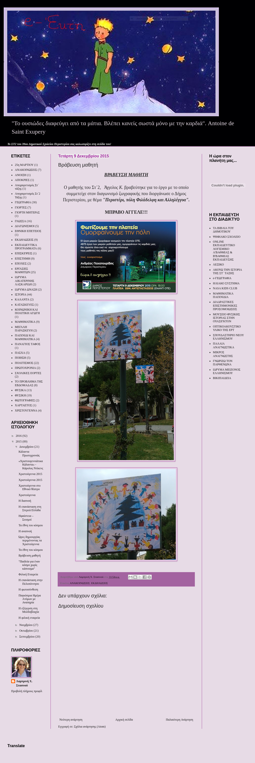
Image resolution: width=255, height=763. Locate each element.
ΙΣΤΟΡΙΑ (20, 294)
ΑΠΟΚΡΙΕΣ (22, 180)
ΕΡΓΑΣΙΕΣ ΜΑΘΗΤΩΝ (22, 270)
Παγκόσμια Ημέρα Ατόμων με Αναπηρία (30, 599)
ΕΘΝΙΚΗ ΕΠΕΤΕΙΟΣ (28, 231)
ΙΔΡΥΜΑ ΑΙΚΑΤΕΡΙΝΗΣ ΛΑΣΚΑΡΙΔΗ (24, 280)
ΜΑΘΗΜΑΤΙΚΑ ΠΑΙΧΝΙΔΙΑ (223, 295)
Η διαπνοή (25, 500)
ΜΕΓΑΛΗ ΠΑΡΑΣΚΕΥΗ (24, 328)
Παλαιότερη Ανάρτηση (179, 719)
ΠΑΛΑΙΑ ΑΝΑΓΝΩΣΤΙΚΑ (223, 345)
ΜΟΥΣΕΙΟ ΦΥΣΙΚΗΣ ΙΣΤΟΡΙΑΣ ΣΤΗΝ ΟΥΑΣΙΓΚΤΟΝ (226, 318)
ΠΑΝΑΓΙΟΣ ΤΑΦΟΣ (27, 344)
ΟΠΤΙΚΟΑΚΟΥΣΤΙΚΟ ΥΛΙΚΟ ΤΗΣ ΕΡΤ (227, 328)
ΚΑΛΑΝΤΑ (22, 299)
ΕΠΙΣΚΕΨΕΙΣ (23, 253)
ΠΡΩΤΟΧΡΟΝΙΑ (25, 368)
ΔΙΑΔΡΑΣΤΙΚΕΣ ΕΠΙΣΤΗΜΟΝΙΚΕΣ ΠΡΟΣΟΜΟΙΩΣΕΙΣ (225, 305)
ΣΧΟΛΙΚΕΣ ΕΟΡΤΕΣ (28, 373)
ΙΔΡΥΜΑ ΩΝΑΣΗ (26, 289)
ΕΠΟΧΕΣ (21, 263)
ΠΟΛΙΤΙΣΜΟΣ (24, 363)
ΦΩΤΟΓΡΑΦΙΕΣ (25, 400)
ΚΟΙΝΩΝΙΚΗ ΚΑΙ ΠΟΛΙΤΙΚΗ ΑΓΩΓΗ (27, 311)
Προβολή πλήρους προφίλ (26, 691)
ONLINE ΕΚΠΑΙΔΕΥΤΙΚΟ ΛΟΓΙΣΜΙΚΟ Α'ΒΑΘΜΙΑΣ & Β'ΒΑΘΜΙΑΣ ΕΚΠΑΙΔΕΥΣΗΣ (224, 250)
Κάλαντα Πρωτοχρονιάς (29, 453)
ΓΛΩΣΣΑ (20, 221)
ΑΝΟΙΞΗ (20, 175)
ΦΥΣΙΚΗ (20, 395)
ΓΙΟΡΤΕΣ (21, 207)
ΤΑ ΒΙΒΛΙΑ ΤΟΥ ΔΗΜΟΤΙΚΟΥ (223, 229)
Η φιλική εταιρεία (29, 617)
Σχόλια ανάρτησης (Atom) (89, 726)
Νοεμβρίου (26, 625)
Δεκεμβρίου (26, 446)
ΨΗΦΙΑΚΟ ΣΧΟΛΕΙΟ (226, 236)
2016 (19, 436)
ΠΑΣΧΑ (20, 352)
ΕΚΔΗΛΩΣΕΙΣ (99, 583)
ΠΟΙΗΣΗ (20, 357)
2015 (19, 441)
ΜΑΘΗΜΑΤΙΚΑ (25, 321)
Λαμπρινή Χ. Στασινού (24, 683)
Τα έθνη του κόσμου (31, 525)
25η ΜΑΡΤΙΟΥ (24, 165)
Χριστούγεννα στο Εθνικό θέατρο (30, 487)
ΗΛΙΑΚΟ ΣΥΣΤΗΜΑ (226, 283)
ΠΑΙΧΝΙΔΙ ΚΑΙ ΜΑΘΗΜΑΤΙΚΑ (25, 337)
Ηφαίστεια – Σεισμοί (26, 517)
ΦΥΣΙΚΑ (20, 390)
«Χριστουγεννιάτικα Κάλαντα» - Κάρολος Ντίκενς (31, 464)
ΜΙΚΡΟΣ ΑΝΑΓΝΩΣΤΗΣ (223, 354)
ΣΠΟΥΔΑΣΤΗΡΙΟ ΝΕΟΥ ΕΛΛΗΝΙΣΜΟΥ (228, 336)
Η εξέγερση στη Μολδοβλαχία (29, 610)
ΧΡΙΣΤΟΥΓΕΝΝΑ (26, 410)
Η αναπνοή (25, 531)
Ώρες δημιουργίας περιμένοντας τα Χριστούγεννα (30, 540)
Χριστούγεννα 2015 (30, 474)
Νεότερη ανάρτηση (70, 719)
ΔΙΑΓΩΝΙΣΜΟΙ (24, 226)
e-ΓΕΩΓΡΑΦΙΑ (222, 278)
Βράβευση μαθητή (30, 555)
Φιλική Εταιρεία (28, 574)
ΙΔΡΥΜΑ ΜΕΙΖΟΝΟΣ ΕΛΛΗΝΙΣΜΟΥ (226, 371)
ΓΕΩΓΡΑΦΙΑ (23, 202)
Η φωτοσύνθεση (28, 589)
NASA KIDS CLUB (225, 288)
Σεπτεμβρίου (27, 636)
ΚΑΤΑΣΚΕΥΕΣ (24, 304)
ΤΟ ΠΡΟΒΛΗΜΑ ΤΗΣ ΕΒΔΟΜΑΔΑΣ (29, 383)
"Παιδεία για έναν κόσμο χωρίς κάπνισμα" (29, 565)
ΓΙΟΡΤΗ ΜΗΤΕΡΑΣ (27, 212)
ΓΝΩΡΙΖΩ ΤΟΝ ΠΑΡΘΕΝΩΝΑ (222, 362)
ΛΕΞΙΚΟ (218, 264)
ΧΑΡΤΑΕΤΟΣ (23, 405)
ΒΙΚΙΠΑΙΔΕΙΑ (222, 378)
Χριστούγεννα (27, 495)
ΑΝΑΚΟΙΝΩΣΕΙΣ (80, 583)
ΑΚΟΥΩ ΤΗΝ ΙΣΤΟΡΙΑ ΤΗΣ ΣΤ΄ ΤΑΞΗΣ (227, 271)
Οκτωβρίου (26, 630)
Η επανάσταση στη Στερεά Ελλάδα (30, 508)
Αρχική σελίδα (124, 719)
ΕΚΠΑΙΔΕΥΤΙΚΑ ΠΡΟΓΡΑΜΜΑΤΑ (26, 246)
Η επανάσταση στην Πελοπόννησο (31, 581)
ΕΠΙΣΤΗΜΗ (22, 258)
